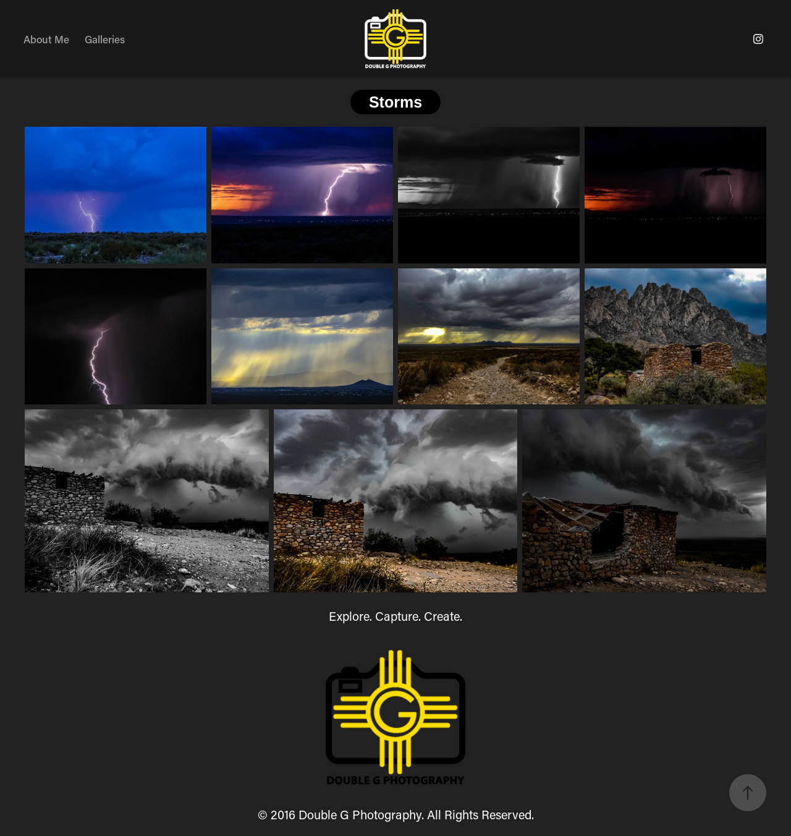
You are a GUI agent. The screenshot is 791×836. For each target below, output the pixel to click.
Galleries (105, 39)
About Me (46, 39)
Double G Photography (359, 814)
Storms (395, 102)
